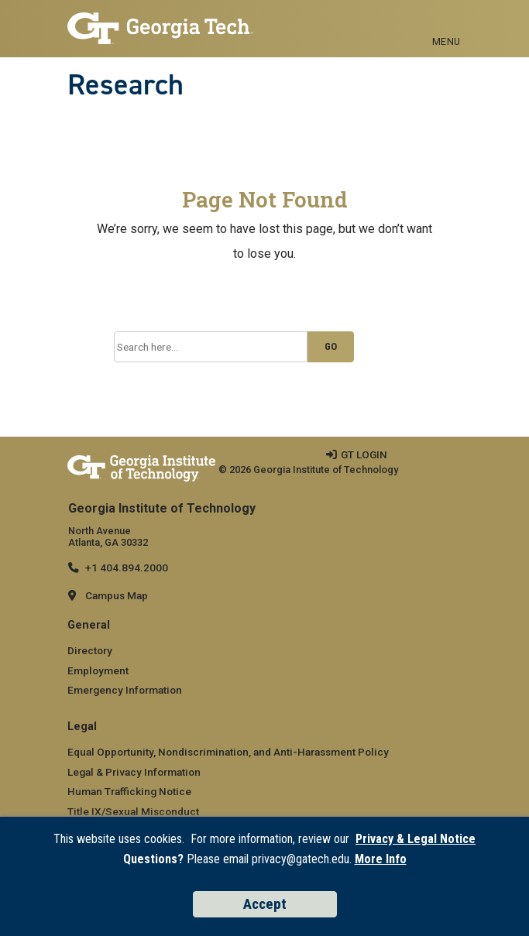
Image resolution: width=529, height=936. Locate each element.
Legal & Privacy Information (134, 772)
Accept (265, 904)
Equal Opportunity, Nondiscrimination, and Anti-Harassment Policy (228, 752)
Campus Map (116, 595)
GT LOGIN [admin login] (364, 454)
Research (125, 84)
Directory (89, 650)
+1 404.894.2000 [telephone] (126, 567)
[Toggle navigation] (446, 24)
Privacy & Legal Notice (416, 838)
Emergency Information (124, 690)
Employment (98, 670)
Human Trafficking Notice (129, 791)
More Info (381, 859)
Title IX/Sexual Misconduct (133, 811)
